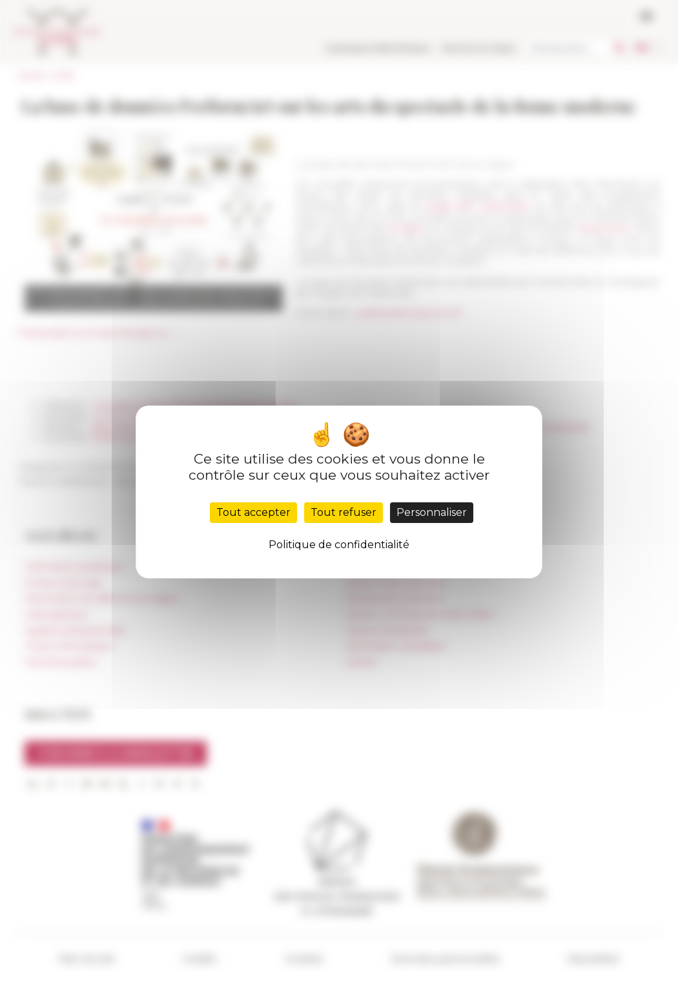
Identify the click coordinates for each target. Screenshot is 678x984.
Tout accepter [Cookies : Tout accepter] (253, 512)
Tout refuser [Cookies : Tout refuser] (343, 512)
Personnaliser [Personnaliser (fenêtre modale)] (431, 512)
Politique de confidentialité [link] (339, 544)
